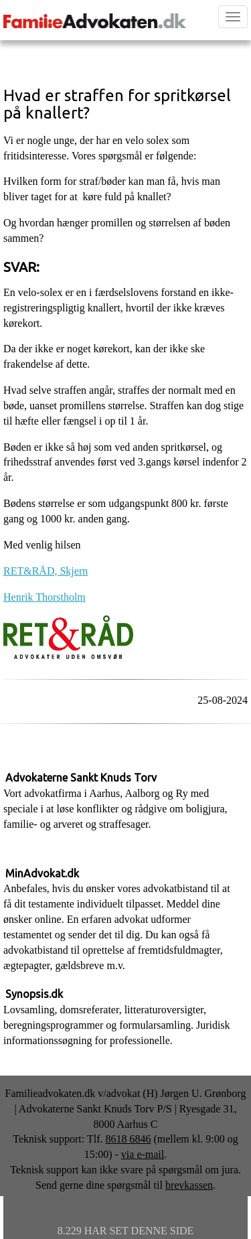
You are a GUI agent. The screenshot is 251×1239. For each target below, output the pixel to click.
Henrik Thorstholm (44, 597)
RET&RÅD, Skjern (45, 571)
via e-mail (142, 1154)
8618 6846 (128, 1139)
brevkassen (189, 1185)
